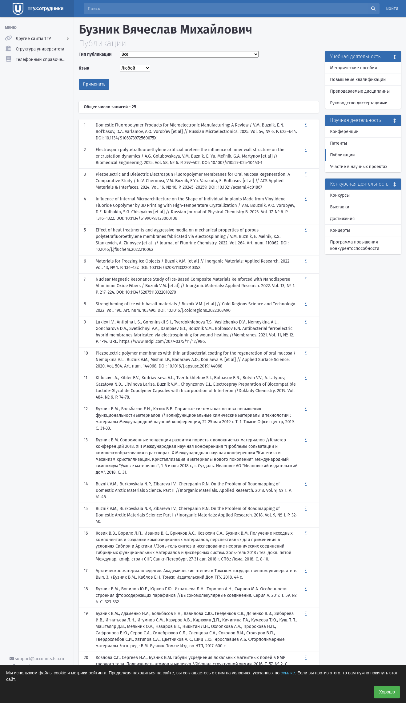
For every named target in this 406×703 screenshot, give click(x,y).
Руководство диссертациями (359, 103)
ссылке (288, 672)
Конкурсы (340, 195)
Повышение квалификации (358, 79)
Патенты (338, 143)
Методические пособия (353, 67)
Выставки (339, 207)
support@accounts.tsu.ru (37, 658)
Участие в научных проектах (358, 166)
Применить (94, 84)
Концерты (340, 230)
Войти (392, 8)
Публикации (342, 155)
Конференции (344, 131)
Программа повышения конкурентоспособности (354, 245)
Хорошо (387, 691)
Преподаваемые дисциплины (360, 91)
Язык (84, 68)
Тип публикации (95, 54)
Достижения (342, 218)
